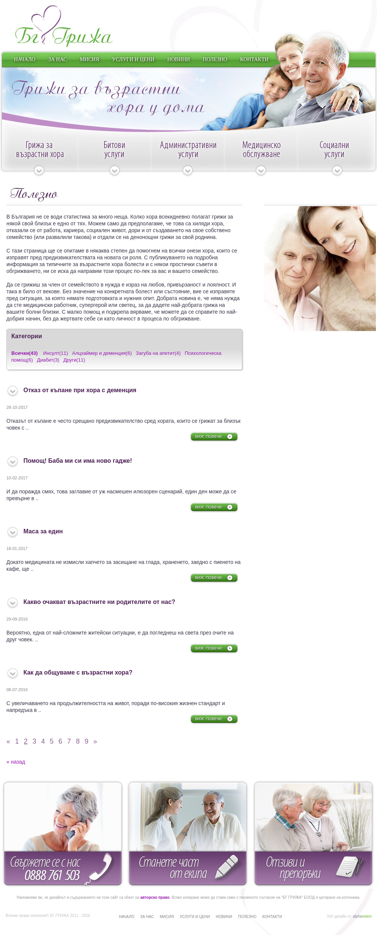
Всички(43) (24, 353)
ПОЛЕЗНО (215, 59)
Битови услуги (114, 158)
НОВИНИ (178, 59)
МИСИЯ (89, 59)
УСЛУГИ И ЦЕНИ (133, 59)
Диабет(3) (48, 360)
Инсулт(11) (55, 353)
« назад (15, 762)
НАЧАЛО (24, 59)
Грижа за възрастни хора (39, 158)
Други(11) (74, 360)
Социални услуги (337, 158)
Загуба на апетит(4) (158, 353)
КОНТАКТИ (254, 59)
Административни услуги (187, 158)
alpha (362, 916)
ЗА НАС (57, 59)
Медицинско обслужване (260, 158)
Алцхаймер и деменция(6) (102, 353)
